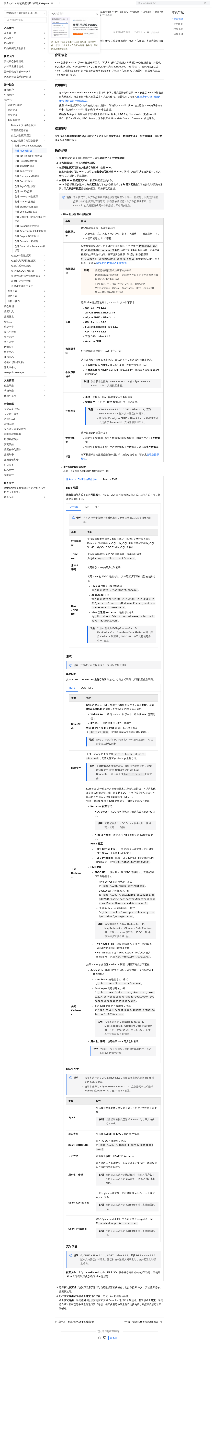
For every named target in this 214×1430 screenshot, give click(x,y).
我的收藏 (155, 43)
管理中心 (159, 22)
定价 (73, 5)
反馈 (113, 1348)
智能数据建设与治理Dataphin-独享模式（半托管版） (116, 22)
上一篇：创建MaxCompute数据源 (74, 1332)
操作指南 (147, 22)
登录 (204, 5)
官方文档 (9, 14)
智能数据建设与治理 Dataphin (33, 14)
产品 (44, 5)
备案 (176, 5)
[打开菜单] (5, 5)
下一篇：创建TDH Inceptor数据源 (142, 1332)
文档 (168, 5)
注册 (192, 5)
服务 (99, 5)
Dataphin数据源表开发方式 (111, 273)
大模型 (34, 5)
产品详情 (138, 43)
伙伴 (91, 5)
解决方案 (54, 5)
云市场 (82, 5)
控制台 (184, 5)
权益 (65, 5)
